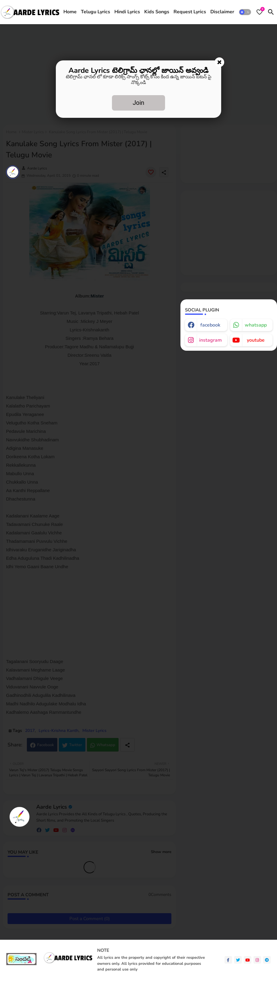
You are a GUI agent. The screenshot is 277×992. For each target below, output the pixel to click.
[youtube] (247, 960)
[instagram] (257, 960)
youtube (256, 340)
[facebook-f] (228, 960)
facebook (210, 325)
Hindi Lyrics (127, 11)
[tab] (70, 12)
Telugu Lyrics (95, 11)
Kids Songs (156, 11)
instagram (210, 340)
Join (138, 102)
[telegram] (267, 960)
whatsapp (256, 325)
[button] (245, 12)
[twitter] (238, 960)
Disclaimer (222, 11)
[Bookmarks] (259, 12)
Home (70, 11)
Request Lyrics (190, 11)
